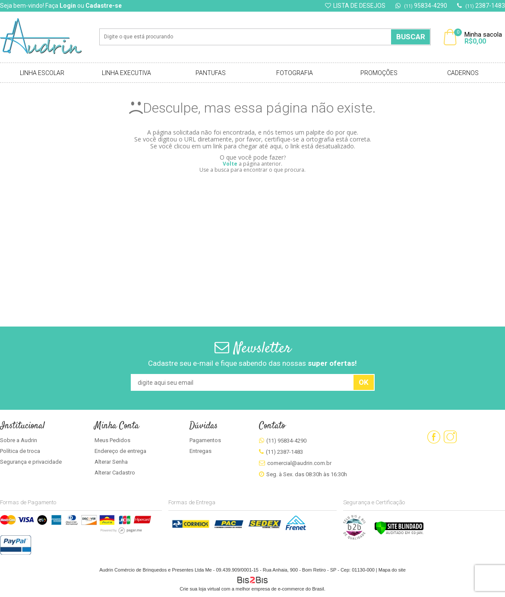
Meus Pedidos (112, 440)
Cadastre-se (103, 5)
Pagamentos (205, 440)
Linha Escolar (42, 72)
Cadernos (463, 72)
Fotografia (294, 72)
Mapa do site (392, 569)
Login (68, 5)
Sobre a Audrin (18, 440)
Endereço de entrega (120, 451)
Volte (230, 163)
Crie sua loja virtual (200, 588)
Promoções (379, 72)
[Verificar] (399, 533)
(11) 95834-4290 (286, 440)
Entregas (200, 451)
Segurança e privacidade (31, 462)
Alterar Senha (111, 462)
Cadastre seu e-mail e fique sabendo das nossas (252, 363)
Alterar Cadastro (115, 472)
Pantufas (211, 72)
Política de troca (20, 451)
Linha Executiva (126, 72)
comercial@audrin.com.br (299, 463)
